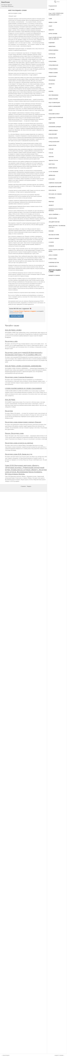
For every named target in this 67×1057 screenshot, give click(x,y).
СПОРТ (50, 26)
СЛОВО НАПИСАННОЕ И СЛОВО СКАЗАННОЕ (23, 388)
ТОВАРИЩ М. (52, 197)
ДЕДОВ (50, 110)
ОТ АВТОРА (51, 9)
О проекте (23, 486)
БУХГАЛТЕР (52, 179)
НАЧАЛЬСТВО (52, 57)
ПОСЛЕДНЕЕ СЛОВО (13, 330)
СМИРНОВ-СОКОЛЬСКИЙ (55, 182)
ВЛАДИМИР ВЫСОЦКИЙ (55, 186)
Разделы (29, 486)
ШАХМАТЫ (51, 83)
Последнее (9, 411)
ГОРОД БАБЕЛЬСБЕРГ (54, 141)
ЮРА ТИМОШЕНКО (53, 95)
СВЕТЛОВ (51, 156)
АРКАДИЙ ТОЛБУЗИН (54, 221)
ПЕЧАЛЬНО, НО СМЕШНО (55, 194)
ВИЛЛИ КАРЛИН (53, 218)
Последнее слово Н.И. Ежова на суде (18, 454)
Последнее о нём (11, 341)
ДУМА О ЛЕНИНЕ (53, 255)
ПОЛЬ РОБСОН (52, 190)
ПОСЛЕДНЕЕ (10, 399)
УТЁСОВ (51, 152)
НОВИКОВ (51, 246)
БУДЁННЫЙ (52, 42)
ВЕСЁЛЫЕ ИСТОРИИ (54, 234)
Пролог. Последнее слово (14, 433)
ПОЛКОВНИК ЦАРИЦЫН (55, 126)
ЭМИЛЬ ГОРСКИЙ (53, 98)
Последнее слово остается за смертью (19, 443)
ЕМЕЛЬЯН (51, 231)
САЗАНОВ (51, 242)
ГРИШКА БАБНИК (53, 72)
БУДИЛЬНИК (52, 122)
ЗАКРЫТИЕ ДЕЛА (53, 266)
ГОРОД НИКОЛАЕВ (53, 65)
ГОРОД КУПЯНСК (53, 68)
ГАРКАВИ (51, 149)
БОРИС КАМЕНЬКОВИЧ (54, 106)
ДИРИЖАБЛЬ (52, 175)
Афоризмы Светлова (53, 160)
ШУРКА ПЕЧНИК (53, 33)
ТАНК (50, 87)
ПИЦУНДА (51, 201)
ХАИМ (50, 18)
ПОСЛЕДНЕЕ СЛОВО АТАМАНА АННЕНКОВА (23, 366)
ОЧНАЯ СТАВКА (53, 258)
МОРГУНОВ (52, 164)
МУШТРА (51, 91)
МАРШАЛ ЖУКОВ (53, 137)
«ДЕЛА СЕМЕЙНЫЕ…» (54, 214)
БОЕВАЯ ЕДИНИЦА (53, 50)
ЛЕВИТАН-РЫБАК (53, 130)
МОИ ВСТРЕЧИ (52, 145)
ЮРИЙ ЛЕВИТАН (53, 167)
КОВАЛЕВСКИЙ (53, 134)
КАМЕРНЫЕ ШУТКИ (54, 262)
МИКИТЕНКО (52, 46)
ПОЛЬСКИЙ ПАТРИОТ (54, 113)
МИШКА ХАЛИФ (53, 22)
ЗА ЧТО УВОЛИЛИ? (53, 171)
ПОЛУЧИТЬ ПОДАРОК (16, 316)
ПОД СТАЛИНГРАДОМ (54, 102)
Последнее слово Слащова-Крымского (19, 377)
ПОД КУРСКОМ (52, 76)
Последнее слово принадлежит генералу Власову (23, 422)
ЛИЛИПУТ (51, 205)
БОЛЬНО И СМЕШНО (54, 238)
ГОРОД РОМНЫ (52, 61)
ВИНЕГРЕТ (51, 29)
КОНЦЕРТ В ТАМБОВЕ (54, 275)
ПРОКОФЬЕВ (52, 80)
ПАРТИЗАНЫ (52, 53)
